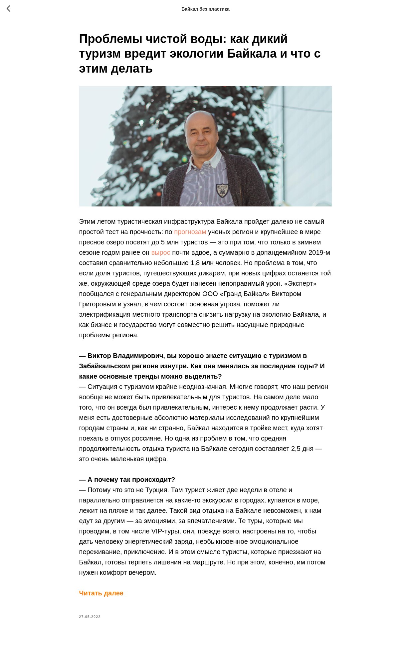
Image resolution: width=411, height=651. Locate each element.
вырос (160, 252)
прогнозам (190, 231)
